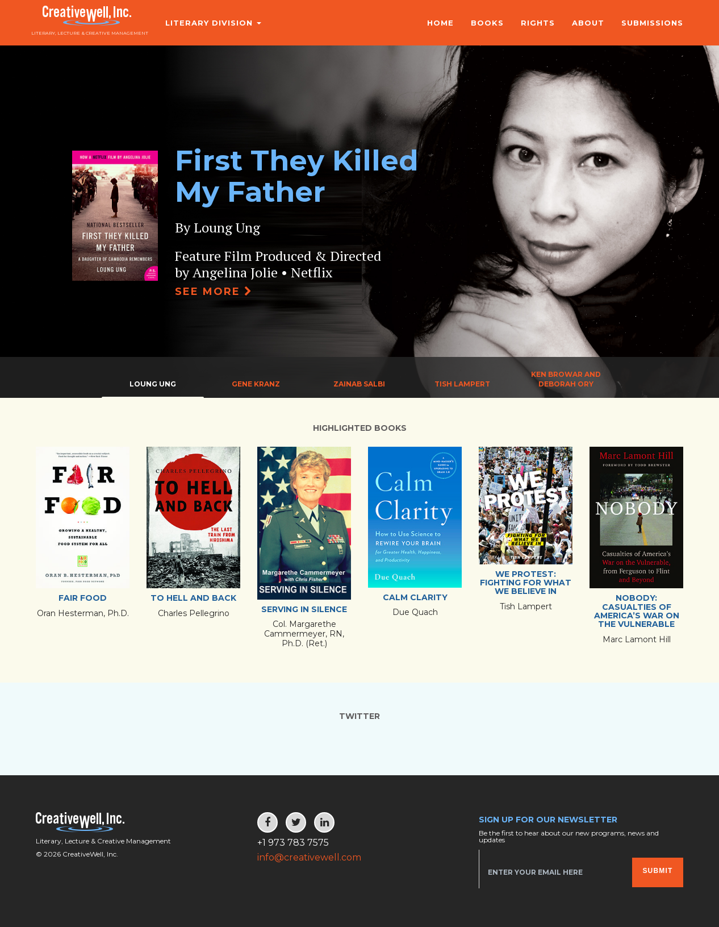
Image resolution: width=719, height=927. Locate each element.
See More (214, 291)
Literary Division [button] (206, 22)
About (588, 22)
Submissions (652, 22)
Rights (538, 22)
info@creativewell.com (309, 857)
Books (487, 22)
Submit (657, 871)
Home (440, 22)
